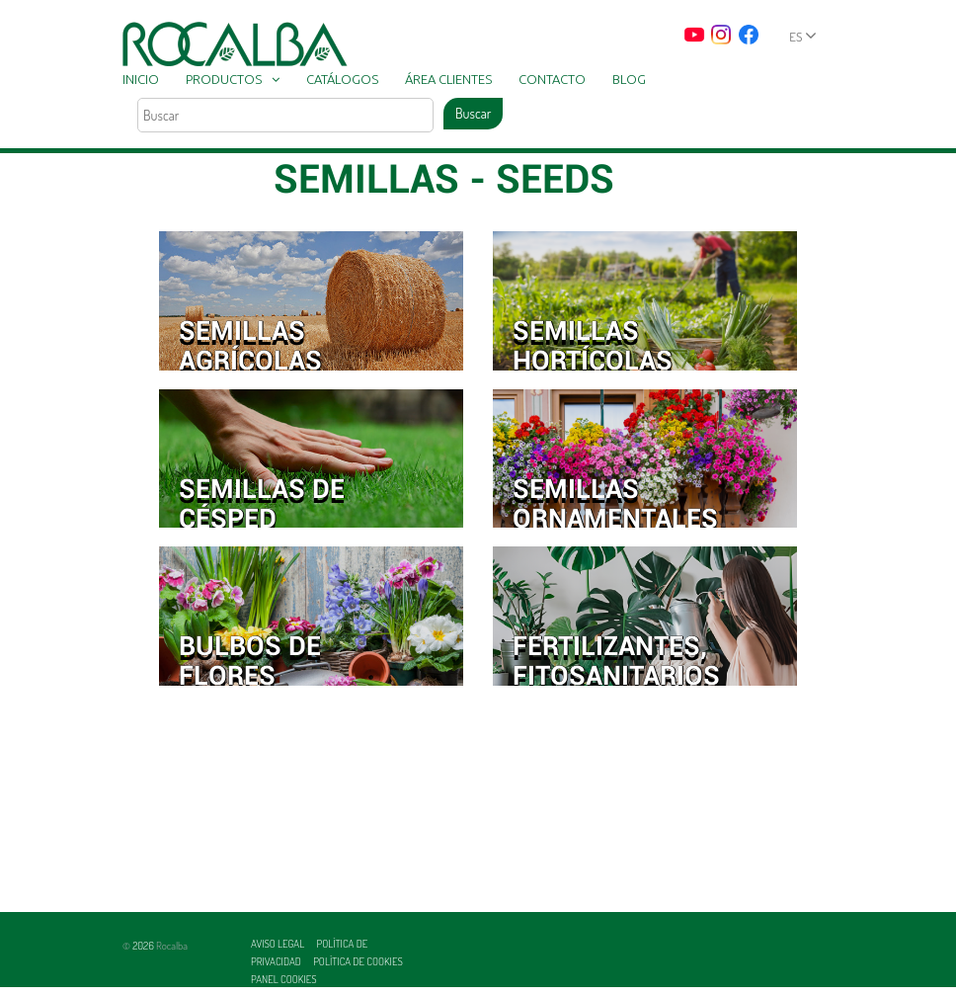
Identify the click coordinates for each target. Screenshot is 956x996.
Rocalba (172, 946)
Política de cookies (358, 961)
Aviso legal (278, 944)
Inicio (140, 79)
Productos (224, 79)
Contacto (552, 79)
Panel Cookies (284, 979)
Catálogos (342, 79)
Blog (629, 79)
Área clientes (448, 79)
